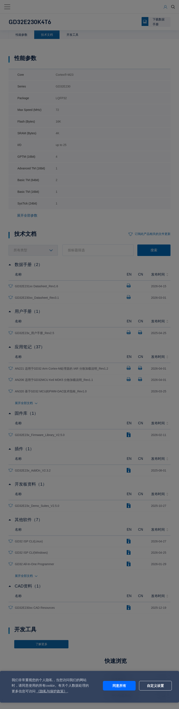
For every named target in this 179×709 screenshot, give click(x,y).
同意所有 (116, 686)
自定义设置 (151, 686)
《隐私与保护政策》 (58, 691)
